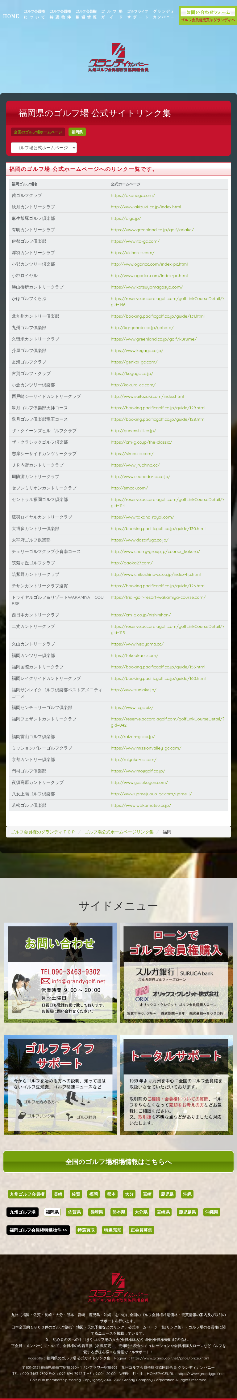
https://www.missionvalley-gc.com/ (147, 748)
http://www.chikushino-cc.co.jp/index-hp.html (157, 574)
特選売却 (112, 1230)
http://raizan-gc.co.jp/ (134, 736)
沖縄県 (211, 1212)
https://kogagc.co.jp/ (133, 373)
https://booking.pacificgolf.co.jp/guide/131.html (159, 316)
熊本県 (118, 1212)
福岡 (93, 1194)
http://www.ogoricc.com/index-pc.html (150, 264)
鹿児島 (167, 1194)
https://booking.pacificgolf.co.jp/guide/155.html (159, 667)
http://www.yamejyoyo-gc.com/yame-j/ (152, 794)
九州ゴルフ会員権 (27, 1194)
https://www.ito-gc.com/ (136, 241)
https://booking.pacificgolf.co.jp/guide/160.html (159, 678)
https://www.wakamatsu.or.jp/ (142, 805)
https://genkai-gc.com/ (135, 362)
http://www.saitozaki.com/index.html (148, 396)
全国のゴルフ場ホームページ (44, 132)
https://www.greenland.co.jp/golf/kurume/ (155, 339)
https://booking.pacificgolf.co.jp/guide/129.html (159, 408)
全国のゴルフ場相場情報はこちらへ (118, 1162)
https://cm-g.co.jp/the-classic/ (143, 442)
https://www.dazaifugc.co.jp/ (141, 540)
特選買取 (86, 1230)
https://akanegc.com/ (134, 195)
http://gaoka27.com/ (133, 563)
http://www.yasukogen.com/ (140, 782)
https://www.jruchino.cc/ (136, 465)
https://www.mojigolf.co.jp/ (139, 771)
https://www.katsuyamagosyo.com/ (148, 287)
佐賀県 (74, 1212)
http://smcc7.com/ (130, 488)
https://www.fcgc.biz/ (133, 707)
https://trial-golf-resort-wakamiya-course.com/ (159, 597)
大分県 (141, 1212)
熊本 (111, 1194)
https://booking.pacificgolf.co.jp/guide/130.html (159, 528)
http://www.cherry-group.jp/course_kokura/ (157, 551)
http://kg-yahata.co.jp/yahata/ (143, 327)
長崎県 (96, 1212)
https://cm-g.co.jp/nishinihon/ (142, 615)
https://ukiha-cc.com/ (134, 252)
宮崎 (147, 1194)
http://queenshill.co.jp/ (135, 430)
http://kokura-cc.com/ (134, 385)
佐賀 (76, 1194)
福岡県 (83, 132)
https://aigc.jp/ (127, 218)
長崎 (58, 1194)
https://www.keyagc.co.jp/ (138, 350)
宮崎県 (163, 1212)
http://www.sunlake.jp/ (135, 690)
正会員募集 (141, 1230)
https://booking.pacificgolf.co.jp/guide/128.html (159, 419)
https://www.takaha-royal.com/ (144, 517)
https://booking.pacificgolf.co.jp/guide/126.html (159, 586)
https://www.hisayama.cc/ (138, 644)
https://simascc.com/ (133, 453)
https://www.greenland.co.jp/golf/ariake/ (153, 230)
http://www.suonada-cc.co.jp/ (142, 476)
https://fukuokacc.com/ (136, 655)
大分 (129, 1194)
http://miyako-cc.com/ (135, 759)
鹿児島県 (187, 1212)
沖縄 (187, 1194)
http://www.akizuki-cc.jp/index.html (147, 207)
